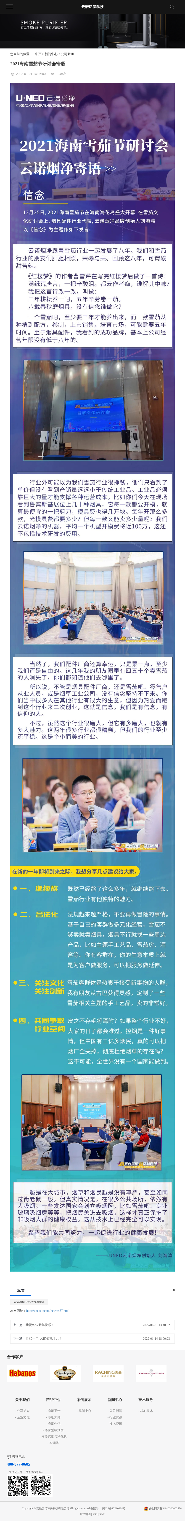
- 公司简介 (22, 1411)
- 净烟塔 (53, 1443)
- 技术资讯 (114, 1423)
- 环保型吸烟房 (52, 1430)
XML (102, 1514)
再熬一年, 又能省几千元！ (44, 1338)
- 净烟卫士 (53, 1411)
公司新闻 (67, 54)
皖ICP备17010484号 (114, 1508)
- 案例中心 (84, 1411)
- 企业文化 (22, 1417)
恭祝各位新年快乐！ (40, 1325)
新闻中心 (51, 54)
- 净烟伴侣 (53, 1423)
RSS (94, 1514)
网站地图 (85, 1514)
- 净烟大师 (53, 1417)
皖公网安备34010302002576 (165, 1508)
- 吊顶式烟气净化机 (53, 1436)
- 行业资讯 (114, 1417)
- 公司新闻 (114, 1411)
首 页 (38, 54)
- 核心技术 (145, 1411)
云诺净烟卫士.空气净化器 (29, 1302)
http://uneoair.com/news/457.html (47, 1310)
